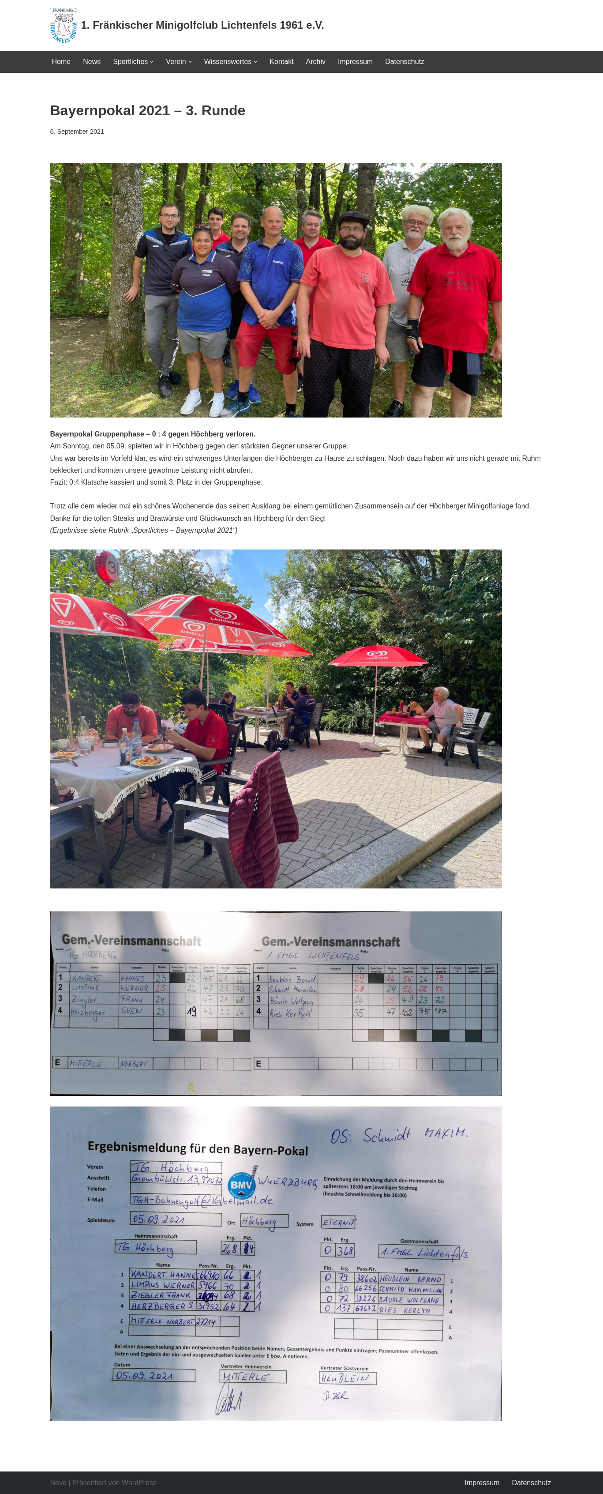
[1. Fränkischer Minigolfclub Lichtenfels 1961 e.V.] (187, 25)
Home (61, 61)
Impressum (355, 61)
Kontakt (281, 61)
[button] (152, 62)
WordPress (139, 1482)
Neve (58, 1482)
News (92, 61)
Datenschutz (404, 61)
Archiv (316, 61)
